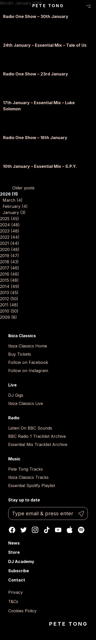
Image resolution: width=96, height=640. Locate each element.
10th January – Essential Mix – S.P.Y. (40, 166)
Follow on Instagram (28, 370)
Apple (69, 530)
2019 (9, 255)
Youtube (58, 530)
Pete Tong (48, 5)
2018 (9, 261)
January (14, 212)
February (15, 206)
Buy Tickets (19, 354)
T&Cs (13, 601)
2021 (9, 243)
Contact (16, 580)
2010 (9, 311)
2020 (9, 249)
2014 (9, 286)
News (14, 543)
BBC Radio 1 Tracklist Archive (37, 436)
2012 (9, 298)
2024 (10, 224)
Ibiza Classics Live (25, 403)
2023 (9, 231)
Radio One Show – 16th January (35, 137)
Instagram (35, 530)
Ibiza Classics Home (27, 345)
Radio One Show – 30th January (35, 16)
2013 (9, 292)
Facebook (12, 530)
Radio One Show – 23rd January (35, 73)
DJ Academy (21, 561)
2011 (9, 304)
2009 (8, 317)
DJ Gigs (15, 395)
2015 (9, 280)
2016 (9, 274)
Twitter (23, 530)
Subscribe (18, 570)
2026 (9, 194)
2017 (9, 267)
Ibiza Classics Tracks (28, 477)
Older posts (23, 187)
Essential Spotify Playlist (31, 485)
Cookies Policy (22, 610)
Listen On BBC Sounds (30, 428)
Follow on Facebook (28, 362)
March (13, 200)
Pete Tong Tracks (25, 469)
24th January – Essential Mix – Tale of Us (45, 45)
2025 (9, 218)
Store (14, 552)
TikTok (46, 530)
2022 (9, 237)
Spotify (81, 530)
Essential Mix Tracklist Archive (37, 444)
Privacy (15, 592)
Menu (88, 6)
